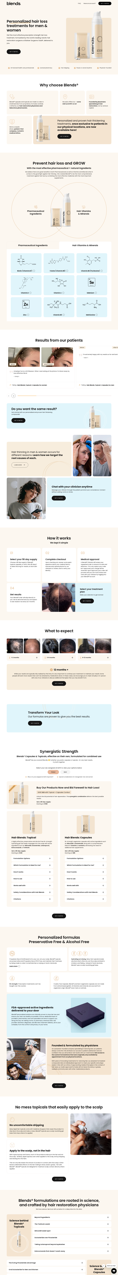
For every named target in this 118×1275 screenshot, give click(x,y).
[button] (9, 396)
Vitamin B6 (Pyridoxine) (90, 271)
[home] (14, 3)
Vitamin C (58, 293)
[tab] (33, 245)
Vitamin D (25, 293)
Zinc (24, 315)
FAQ (79, 3)
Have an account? (90, 3)
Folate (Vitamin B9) (57, 271)
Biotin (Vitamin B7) (24, 271)
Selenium (90, 293)
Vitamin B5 (57, 315)
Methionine (90, 315)
